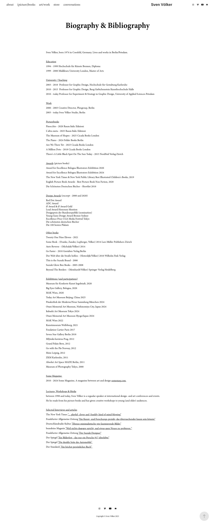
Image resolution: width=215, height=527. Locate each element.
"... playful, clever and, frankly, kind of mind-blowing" (94, 414)
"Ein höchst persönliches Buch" (76, 447)
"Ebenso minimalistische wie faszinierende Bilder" (96, 423)
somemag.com (118, 380)
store (57, 4)
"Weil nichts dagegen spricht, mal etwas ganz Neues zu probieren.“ (99, 428)
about (10, 4)
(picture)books (26, 4)
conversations (71, 4)
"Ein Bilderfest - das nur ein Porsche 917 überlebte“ (83, 437)
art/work (44, 4)
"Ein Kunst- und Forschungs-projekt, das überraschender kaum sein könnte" (117, 419)
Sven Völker (161, 4)
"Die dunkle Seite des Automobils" (75, 442)
